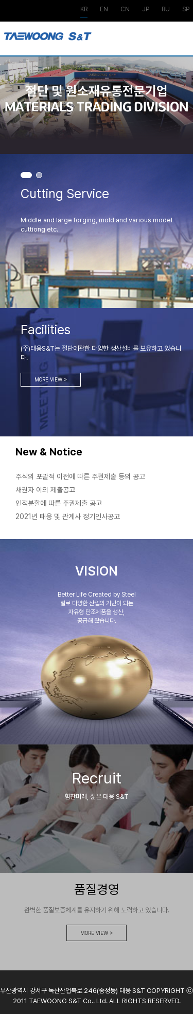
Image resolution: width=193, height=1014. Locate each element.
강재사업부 (48, 41)
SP (185, 9)
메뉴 (180, 42)
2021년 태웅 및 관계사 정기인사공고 (67, 516)
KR (83, 9)
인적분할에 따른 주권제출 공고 (58, 503)
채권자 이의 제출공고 (45, 490)
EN (104, 9)
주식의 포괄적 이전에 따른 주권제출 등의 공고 (80, 476)
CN (125, 9)
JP (145, 9)
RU (166, 9)
